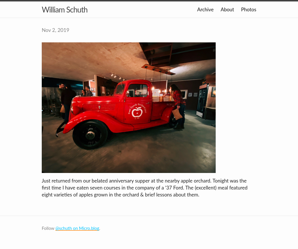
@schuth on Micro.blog (77, 228)
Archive (205, 9)
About (227, 9)
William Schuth (65, 9)
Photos (248, 9)
